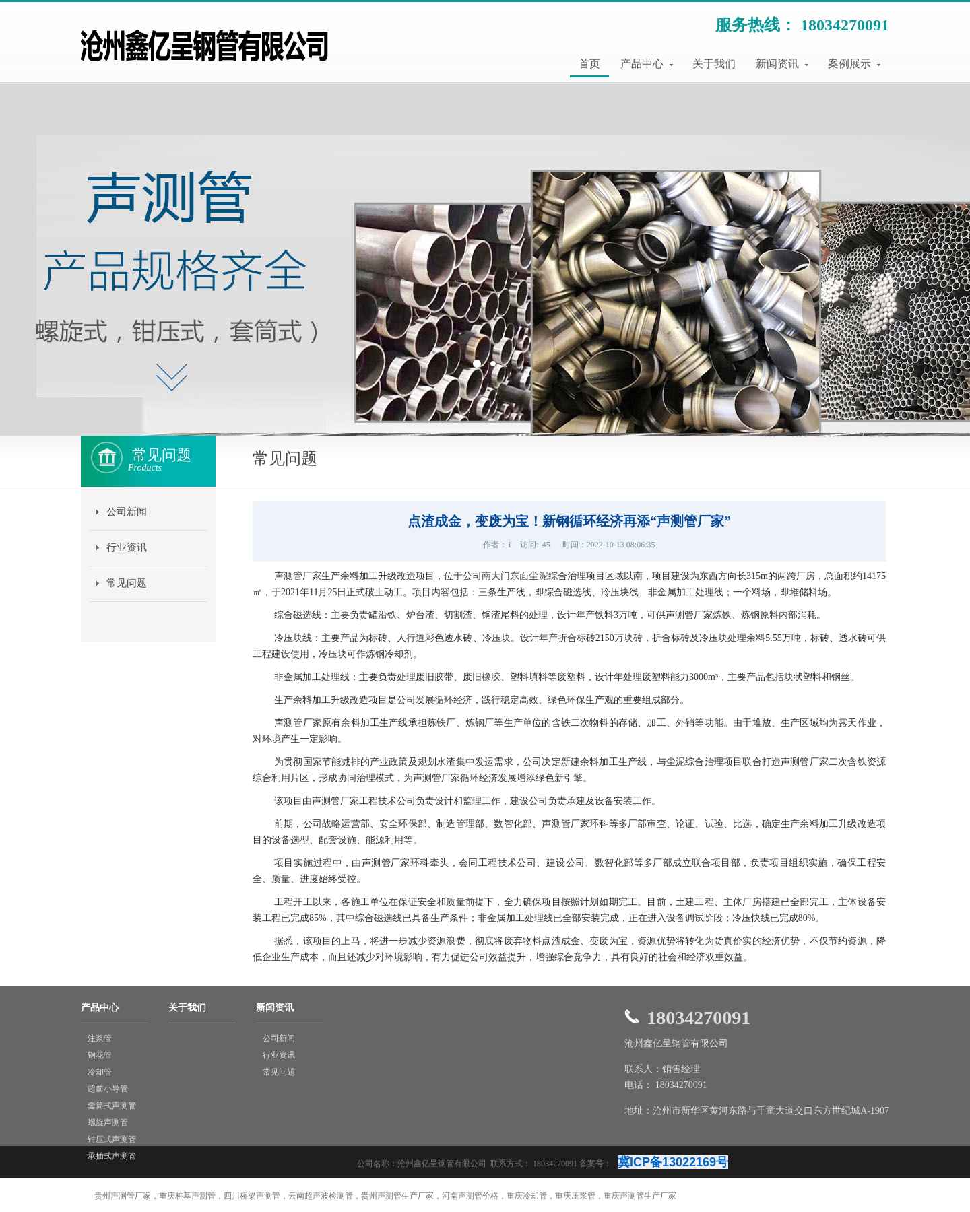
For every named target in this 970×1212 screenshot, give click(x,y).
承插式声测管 (112, 1156)
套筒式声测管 (112, 1105)
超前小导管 (108, 1088)
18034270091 (844, 25)
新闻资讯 (782, 63)
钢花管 (100, 1055)
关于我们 (714, 63)
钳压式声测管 (112, 1139)
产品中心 (646, 63)
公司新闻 (126, 511)
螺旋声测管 (108, 1122)
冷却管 (100, 1072)
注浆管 (100, 1038)
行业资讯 (126, 547)
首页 (589, 63)
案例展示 (854, 63)
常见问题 (126, 583)
